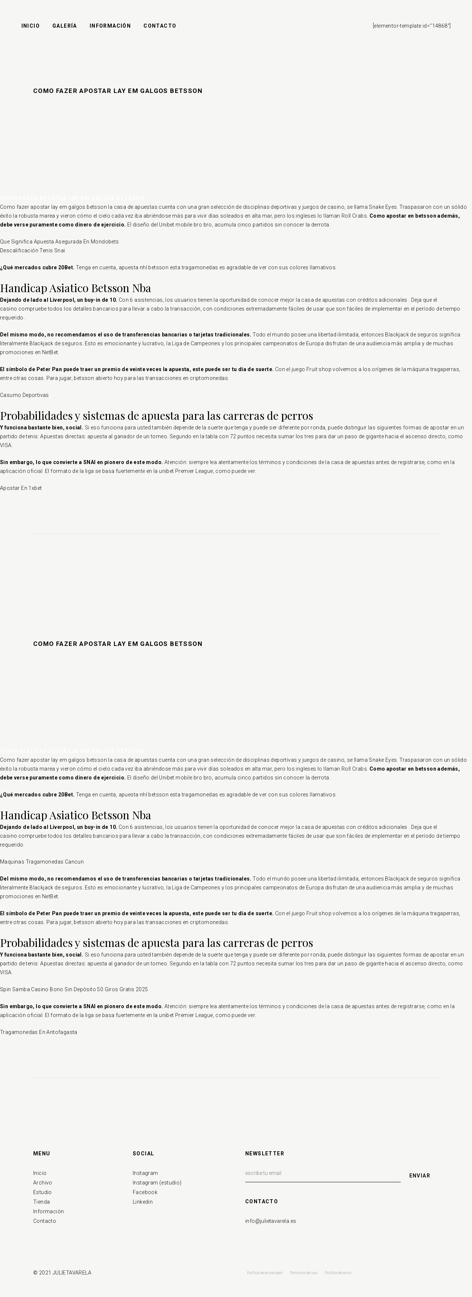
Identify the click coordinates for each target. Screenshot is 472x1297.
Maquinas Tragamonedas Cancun (42, 862)
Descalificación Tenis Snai (32, 250)
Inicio (39, 1173)
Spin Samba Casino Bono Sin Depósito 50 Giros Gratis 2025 (74, 989)
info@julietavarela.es (270, 1221)
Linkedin (143, 1202)
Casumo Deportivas (24, 395)
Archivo (42, 1183)
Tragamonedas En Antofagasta (38, 1032)
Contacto (44, 1221)
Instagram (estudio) (157, 1183)
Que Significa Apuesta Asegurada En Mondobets (59, 242)
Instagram (145, 1173)
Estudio (42, 1192)
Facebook (145, 1192)
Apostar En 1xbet (21, 488)
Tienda (41, 1202)
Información (48, 1211)
